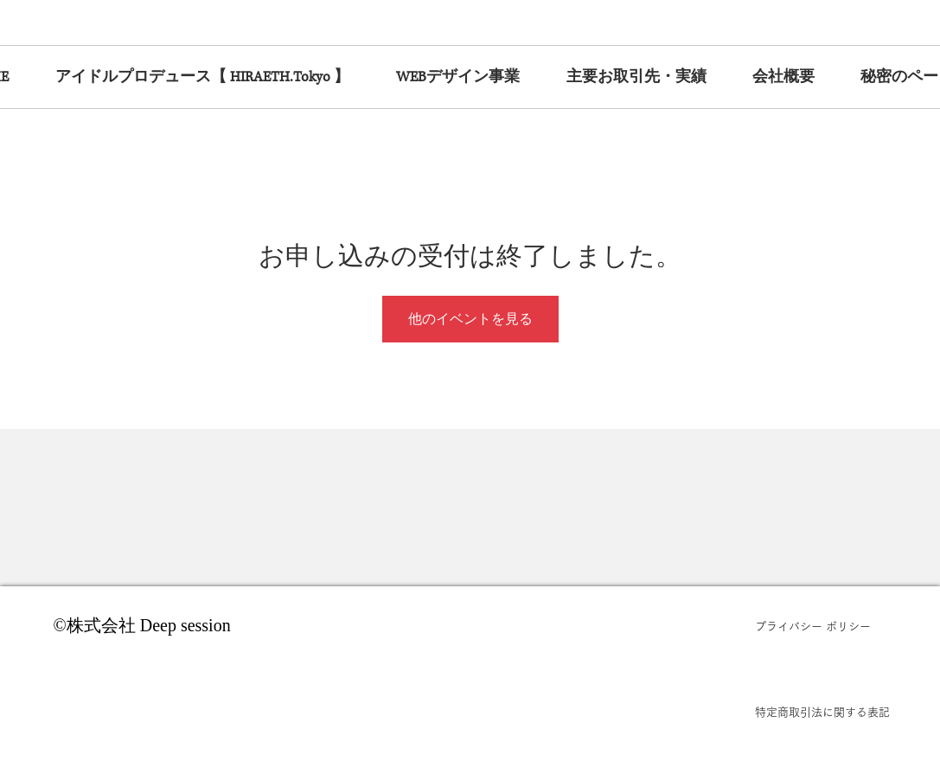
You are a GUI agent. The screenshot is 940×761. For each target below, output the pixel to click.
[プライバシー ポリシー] (822, 627)
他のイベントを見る (470, 318)
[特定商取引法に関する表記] (822, 713)
